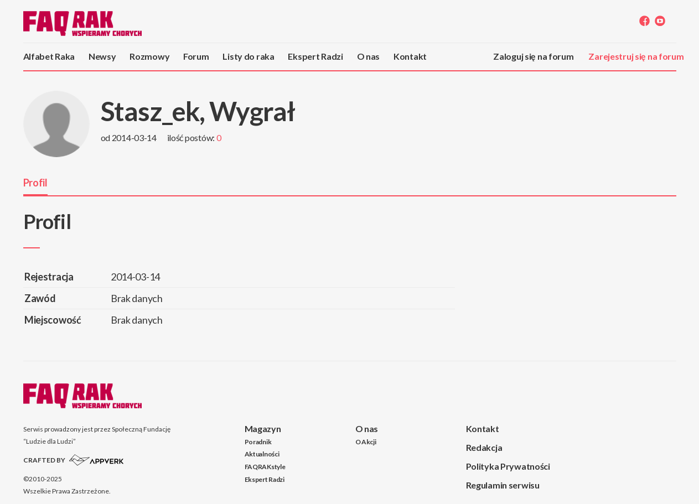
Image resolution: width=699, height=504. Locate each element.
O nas (368, 56)
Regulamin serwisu (503, 485)
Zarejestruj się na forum (636, 56)
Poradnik (258, 442)
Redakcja (484, 447)
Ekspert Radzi (315, 56)
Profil (35, 182)
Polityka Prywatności (508, 466)
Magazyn (263, 428)
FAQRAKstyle (265, 467)
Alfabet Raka (49, 56)
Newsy (102, 56)
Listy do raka (248, 56)
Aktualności (262, 454)
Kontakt (410, 56)
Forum (196, 56)
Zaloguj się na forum (533, 56)
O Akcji (365, 442)
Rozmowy (149, 56)
